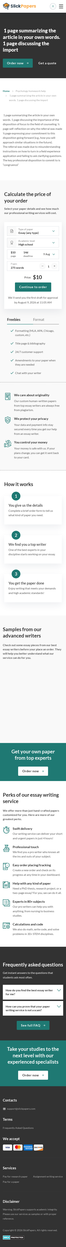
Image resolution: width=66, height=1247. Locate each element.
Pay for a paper (11, 1181)
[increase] (54, 266)
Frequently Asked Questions (18, 1127)
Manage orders (53, 6)
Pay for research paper (15, 1176)
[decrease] (42, 266)
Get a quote (47, 63)
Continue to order (33, 287)
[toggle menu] (61, 6)
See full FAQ (30, 1025)
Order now (15, 63)
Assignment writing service (48, 1176)
